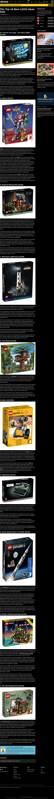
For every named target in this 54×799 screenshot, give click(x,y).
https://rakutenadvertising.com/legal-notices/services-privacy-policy (10, 787)
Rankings (19, 1)
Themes (15, 1)
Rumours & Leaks (17, 774)
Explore (10, 1)
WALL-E (28, 451)
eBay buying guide (30, 771)
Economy (35, 1)
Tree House (13, 376)
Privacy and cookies (17, 777)
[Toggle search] (44, 2)
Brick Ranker (3, 767)
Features (15, 776)
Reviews (39, 46)
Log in (52, 2)
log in (5, 761)
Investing (15, 771)
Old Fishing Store (6, 721)
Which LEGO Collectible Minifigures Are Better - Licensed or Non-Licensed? (45, 50)
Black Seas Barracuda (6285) (26, 653)
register (9, 761)
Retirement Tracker (30, 769)
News (15, 769)
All (41, 769)
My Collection (40, 2)
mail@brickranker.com (4, 771)
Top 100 (31, 2)
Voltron (1, 149)
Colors (24, 1)
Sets (42, 771)
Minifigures (43, 772)
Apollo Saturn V (5, 587)
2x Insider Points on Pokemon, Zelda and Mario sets (10, 5)
